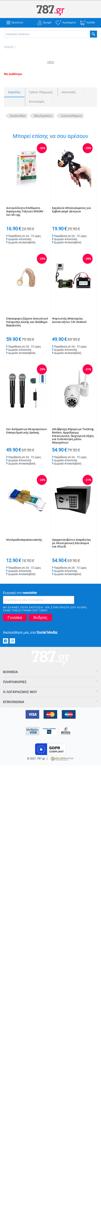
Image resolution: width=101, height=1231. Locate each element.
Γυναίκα (15, 617)
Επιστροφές (37, 101)
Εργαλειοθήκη (17, 115)
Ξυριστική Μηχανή (71, 115)
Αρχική (9, 47)
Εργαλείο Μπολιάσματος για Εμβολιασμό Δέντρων (71, 209)
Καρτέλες (14, 92)
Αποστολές (69, 92)
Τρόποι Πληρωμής (41, 92)
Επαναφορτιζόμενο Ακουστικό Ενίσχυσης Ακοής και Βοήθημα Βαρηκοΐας (27, 322)
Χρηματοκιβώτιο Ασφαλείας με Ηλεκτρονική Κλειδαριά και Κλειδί (71, 543)
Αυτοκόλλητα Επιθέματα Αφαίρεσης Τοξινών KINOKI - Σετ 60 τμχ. (25, 211)
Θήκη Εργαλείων (43, 115)
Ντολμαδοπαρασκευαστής (24, 540)
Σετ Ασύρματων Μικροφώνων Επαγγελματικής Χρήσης (26, 431)
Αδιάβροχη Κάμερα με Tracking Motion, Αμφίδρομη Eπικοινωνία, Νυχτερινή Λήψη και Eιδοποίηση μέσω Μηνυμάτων (73, 436)
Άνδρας (40, 617)
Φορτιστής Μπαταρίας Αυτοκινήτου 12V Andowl (69, 320)
